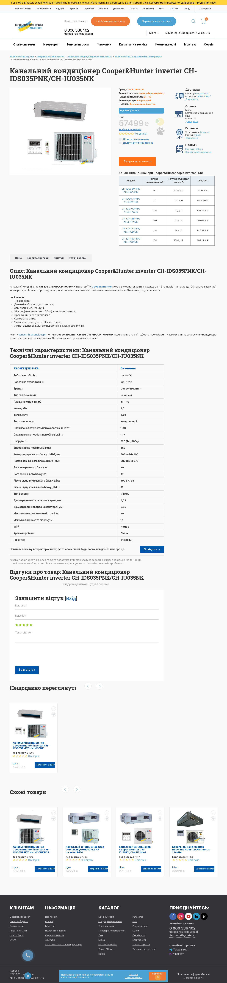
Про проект (51, 916)
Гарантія (89, 8)
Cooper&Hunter (102, 287)
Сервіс (209, 44)
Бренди (74, 8)
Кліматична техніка (133, 44)
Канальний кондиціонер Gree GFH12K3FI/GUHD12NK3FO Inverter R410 (85, 850)
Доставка (118, 8)
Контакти (148, 8)
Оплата (103, 8)
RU (176, 8)
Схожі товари (77, 258)
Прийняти (157, 976)
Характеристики (38, 258)
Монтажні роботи (194, 149)
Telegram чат (179, 949)
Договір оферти (193, 977)
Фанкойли (104, 44)
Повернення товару (55, 930)
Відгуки (60, 8)
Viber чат (176, 953)
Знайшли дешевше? (130, 129)
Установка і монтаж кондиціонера (63, 944)
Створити (205, 8)
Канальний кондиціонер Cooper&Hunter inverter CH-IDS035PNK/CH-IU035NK (31, 746)
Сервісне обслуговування (198, 152)
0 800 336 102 (76, 30)
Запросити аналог (138, 161)
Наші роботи (44, 8)
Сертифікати (17, 926)
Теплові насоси (78, 44)
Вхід (187, 8)
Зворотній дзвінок (76, 21)
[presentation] (42, 657)
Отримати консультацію (156, 21)
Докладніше (191, 99)
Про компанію (23, 8)
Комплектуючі (165, 44)
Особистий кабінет (20, 916)
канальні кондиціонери (32, 335)
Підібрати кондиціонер (111, 21)
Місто (154, 32)
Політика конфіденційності (193, 974)
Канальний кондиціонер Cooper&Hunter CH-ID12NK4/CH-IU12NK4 (135, 850)
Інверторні (50, 44)
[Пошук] (194, 21)
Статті (133, 8)
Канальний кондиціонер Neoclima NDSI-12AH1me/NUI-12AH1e (191, 850)
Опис (18, 258)
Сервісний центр (19, 921)
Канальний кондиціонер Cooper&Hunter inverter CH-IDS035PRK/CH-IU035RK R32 (31, 850)
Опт (161, 8)
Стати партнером (54, 935)
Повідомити (152, 550)
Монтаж (190, 44)
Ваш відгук (27, 670)
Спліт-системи (24, 44)
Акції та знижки (18, 930)
